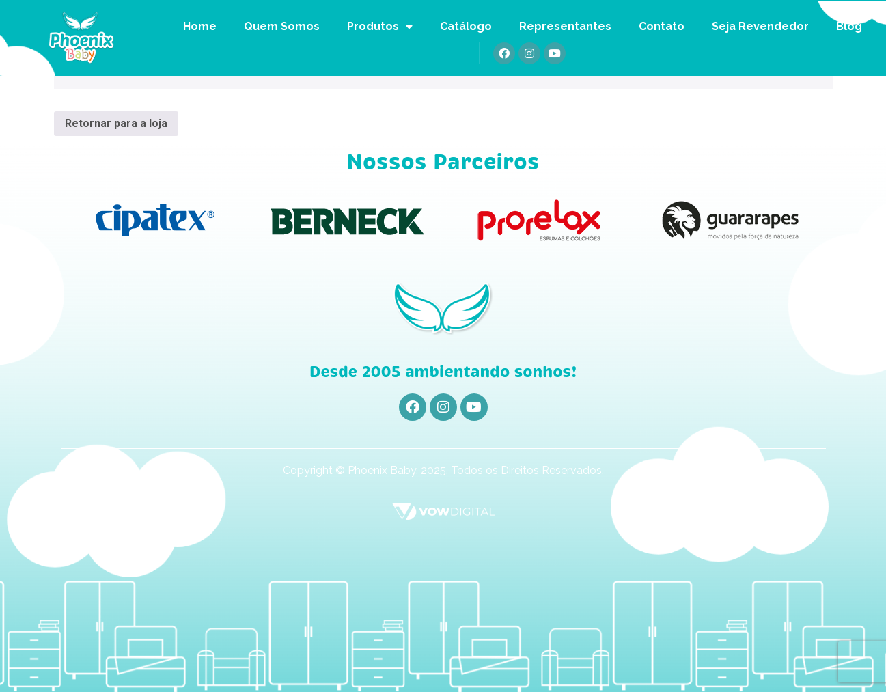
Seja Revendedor (760, 26)
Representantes (565, 26)
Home (200, 26)
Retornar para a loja (116, 123)
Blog (849, 26)
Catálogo (466, 26)
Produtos (380, 26)
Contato (661, 26)
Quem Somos (282, 26)
